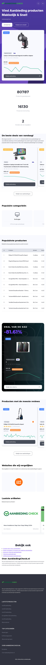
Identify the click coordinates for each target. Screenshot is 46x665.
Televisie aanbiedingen (9, 554)
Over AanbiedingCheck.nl (8, 652)
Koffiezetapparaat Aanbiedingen (12, 556)
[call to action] (19, 184)
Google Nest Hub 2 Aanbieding (11, 548)
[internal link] (7, 25)
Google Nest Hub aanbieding (9, 615)
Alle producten (5, 622)
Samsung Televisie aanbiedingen (12, 552)
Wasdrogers (5, 632)
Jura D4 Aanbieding (6, 612)
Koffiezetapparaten (7, 635)
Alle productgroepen (7, 639)
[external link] (23, 76)
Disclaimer (4, 649)
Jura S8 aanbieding (6, 619)
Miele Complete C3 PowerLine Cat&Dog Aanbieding (17, 550)
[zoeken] (38, 3)
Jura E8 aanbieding (6, 605)
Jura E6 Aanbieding (6, 609)
